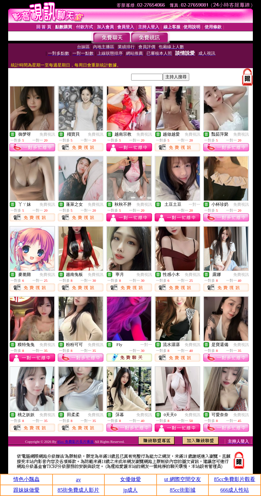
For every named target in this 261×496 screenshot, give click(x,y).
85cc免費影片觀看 (234, 479)
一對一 (194, 204)
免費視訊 (47, 134)
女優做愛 (130, 479)
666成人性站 (234, 490)
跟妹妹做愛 (26, 490)
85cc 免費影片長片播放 (76, 441)
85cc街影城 (182, 490)
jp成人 (130, 490)
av (78, 479)
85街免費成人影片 (78, 490)
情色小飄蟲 (26, 479)
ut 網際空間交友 (182, 479)
